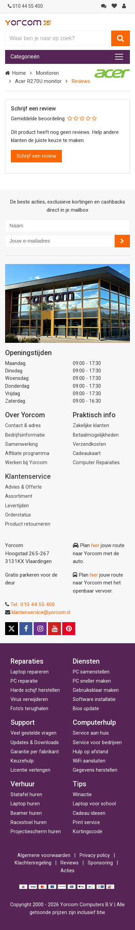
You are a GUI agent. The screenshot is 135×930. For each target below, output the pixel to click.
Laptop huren (25, 804)
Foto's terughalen (29, 709)
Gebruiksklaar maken (96, 690)
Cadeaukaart (87, 453)
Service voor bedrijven (97, 742)
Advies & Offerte (23, 487)
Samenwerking (21, 444)
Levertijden (17, 506)
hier (95, 545)
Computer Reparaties (96, 463)
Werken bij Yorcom (26, 463)
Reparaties (27, 661)
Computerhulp (94, 722)
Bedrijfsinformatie (25, 435)
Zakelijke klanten (91, 425)
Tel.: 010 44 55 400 (33, 604)
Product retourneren (27, 524)
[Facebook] (25, 628)
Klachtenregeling (33, 863)
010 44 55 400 (25, 6)
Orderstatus (18, 515)
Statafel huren (26, 794)
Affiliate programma (27, 453)
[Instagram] (40, 628)
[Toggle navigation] (119, 56)
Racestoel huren (29, 822)
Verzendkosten (89, 444)
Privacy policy (95, 855)
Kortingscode (87, 832)
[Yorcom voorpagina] (28, 22)
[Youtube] (54, 628)
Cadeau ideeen (89, 813)
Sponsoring (100, 863)
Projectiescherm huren (36, 832)
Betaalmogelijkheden (96, 435)
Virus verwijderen (29, 699)
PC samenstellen (91, 672)
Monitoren (47, 73)
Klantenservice (28, 476)
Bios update (86, 709)
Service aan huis (91, 733)
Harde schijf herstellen (35, 690)
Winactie (82, 794)
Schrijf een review (36, 156)
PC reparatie (24, 681)
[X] (11, 628)
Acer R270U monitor (38, 81)
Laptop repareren (30, 672)
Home (19, 73)
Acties (67, 871)
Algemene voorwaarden (43, 855)
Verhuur (23, 784)
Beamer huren (26, 813)
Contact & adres (23, 425)
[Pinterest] (68, 628)
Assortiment (18, 496)
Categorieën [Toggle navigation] (25, 56)
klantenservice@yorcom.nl (41, 612)
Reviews (70, 863)
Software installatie (94, 699)
